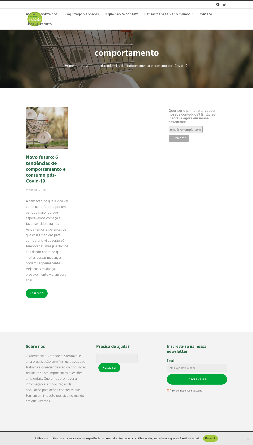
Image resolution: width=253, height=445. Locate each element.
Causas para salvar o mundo (167, 14)
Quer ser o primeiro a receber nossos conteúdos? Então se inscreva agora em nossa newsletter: (192, 116)
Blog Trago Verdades (81, 14)
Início (30, 14)
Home (69, 66)
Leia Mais (37, 293)
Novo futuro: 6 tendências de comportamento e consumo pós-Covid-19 (46, 169)
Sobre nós (49, 14)
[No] (248, 438)
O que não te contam (121, 14)
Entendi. (210, 438)
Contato (205, 14)
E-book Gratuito (38, 24)
